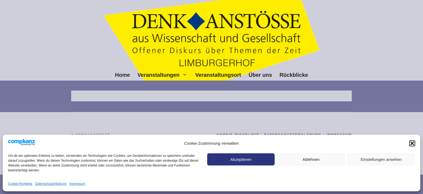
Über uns (260, 75)
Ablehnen (310, 159)
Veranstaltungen (165, 75)
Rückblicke (293, 75)
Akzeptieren (240, 159)
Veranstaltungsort (218, 75)
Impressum (77, 184)
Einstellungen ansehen (381, 159)
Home (122, 75)
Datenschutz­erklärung (51, 184)
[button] (412, 143)
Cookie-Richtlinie (20, 184)
